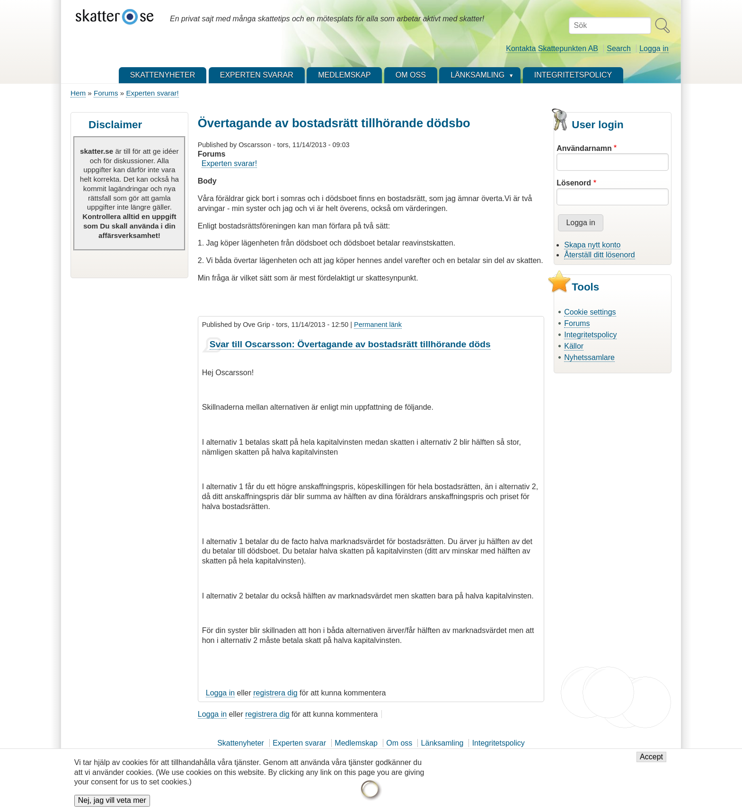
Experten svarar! (152, 93)
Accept (651, 762)
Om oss (399, 743)
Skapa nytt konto (592, 245)
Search (619, 48)
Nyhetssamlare (589, 357)
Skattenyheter (240, 743)
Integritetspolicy (590, 335)
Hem (78, 93)
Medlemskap (356, 743)
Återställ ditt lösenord (599, 255)
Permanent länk (378, 324)
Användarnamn (583, 148)
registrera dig (275, 693)
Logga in (653, 48)
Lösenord (573, 183)
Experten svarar (299, 743)
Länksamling (442, 743)
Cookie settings (590, 312)
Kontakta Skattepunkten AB (552, 48)
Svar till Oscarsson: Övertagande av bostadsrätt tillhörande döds (350, 344)
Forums (106, 93)
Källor (573, 346)
